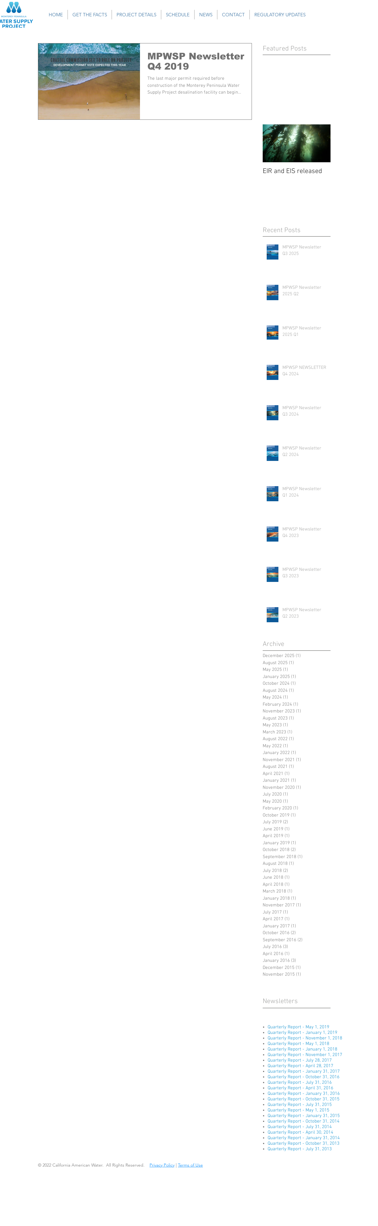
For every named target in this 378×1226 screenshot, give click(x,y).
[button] (90, 14)
